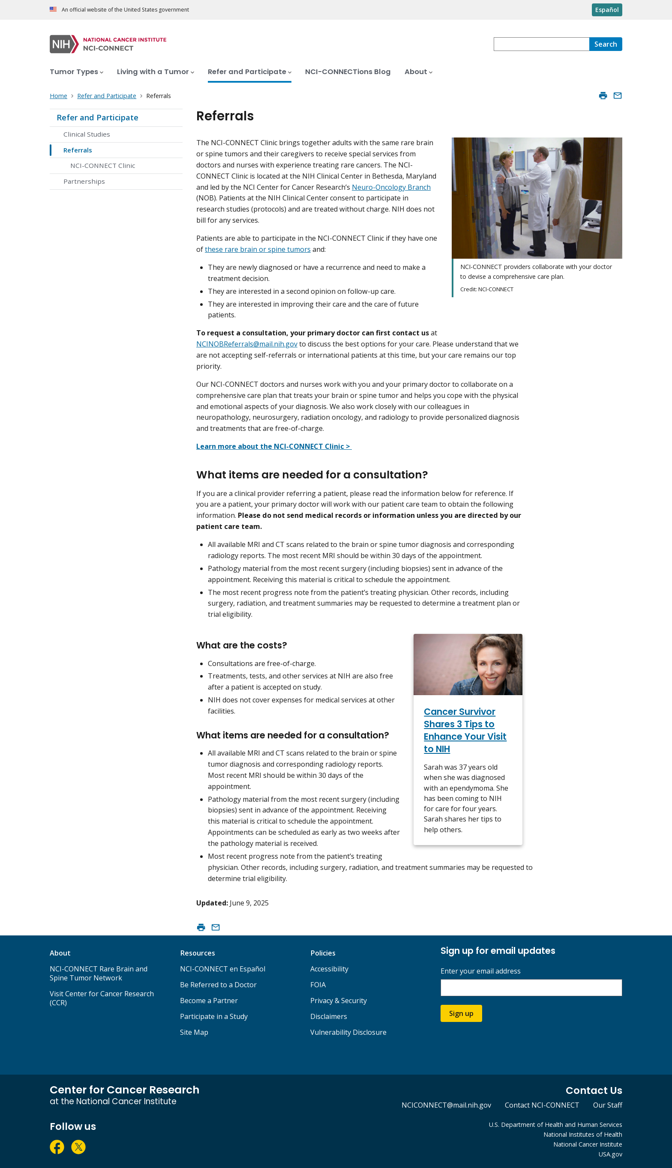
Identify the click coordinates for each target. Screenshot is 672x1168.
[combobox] (541, 44)
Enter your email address (481, 971)
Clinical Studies (86, 134)
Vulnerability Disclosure (348, 1032)
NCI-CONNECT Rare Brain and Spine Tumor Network (98, 973)
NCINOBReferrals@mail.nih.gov (246, 344)
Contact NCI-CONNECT (542, 1105)
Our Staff (607, 1105)
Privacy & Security (338, 1000)
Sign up (461, 1013)
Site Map (194, 1032)
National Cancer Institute (587, 1144)
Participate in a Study (214, 1016)
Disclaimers (328, 1016)
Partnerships (84, 181)
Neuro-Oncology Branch (391, 187)
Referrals (77, 150)
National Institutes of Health (582, 1134)
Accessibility (329, 969)
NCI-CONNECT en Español (222, 969)
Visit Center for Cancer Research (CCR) (102, 998)
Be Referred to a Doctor (218, 984)
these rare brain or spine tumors (258, 249)
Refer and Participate (97, 117)
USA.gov (610, 1154)
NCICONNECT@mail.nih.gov (446, 1105)
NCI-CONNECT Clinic (102, 165)
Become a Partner (209, 1000)
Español (607, 10)
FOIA (318, 984)
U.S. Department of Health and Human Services (555, 1124)
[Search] (605, 44)
